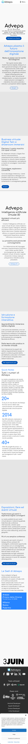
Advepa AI (14, 264)
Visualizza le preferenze (14, 738)
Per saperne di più (9, 362)
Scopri (14, 88)
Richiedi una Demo (14, 38)
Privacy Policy (17, 742)
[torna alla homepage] (14, 670)
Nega (14, 734)
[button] (26, 715)
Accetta (14, 730)
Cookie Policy (10, 742)
